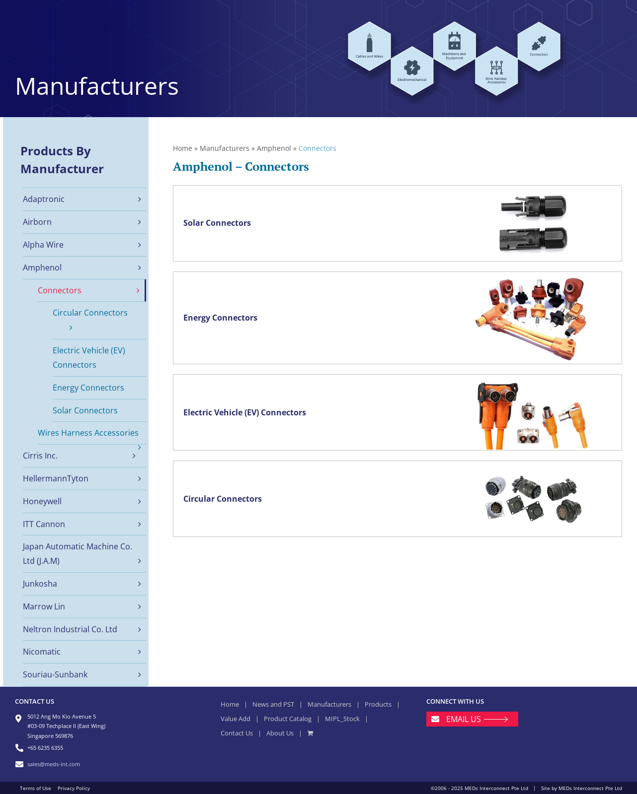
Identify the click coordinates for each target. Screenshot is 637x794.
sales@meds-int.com (53, 764)
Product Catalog (288, 718)
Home (182, 148)
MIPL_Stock (342, 718)
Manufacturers (224, 148)
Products (378, 704)
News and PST (273, 704)
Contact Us (237, 732)
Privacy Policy (74, 788)
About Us (280, 732)
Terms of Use (35, 788)
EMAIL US (463, 719)
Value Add (235, 718)
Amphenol (274, 148)
